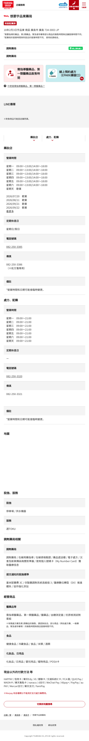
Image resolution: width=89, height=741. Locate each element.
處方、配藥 (52, 138)
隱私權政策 (38, 725)
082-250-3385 (14, 247)
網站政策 (52, 725)
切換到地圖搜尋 (44, 704)
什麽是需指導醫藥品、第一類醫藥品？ (24, 85)
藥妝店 (34, 138)
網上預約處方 (75, 48)
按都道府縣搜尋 (74, 5)
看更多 (10, 211)
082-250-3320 (14, 376)
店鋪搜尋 (14, 5)
